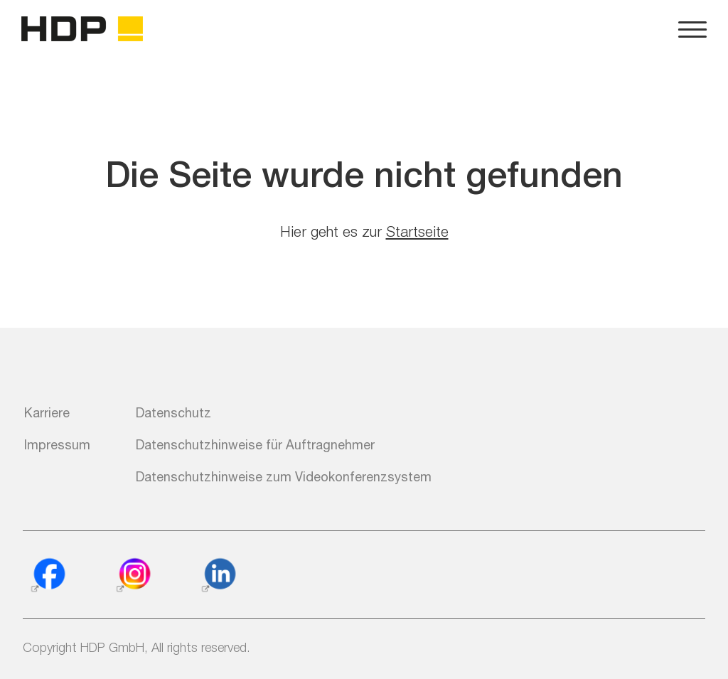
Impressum (57, 444)
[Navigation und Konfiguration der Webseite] (692, 28)
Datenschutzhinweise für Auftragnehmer (255, 444)
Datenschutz (173, 412)
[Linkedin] (218, 576)
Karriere (47, 412)
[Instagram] (133, 576)
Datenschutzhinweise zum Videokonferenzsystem (284, 476)
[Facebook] (48, 576)
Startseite (417, 231)
